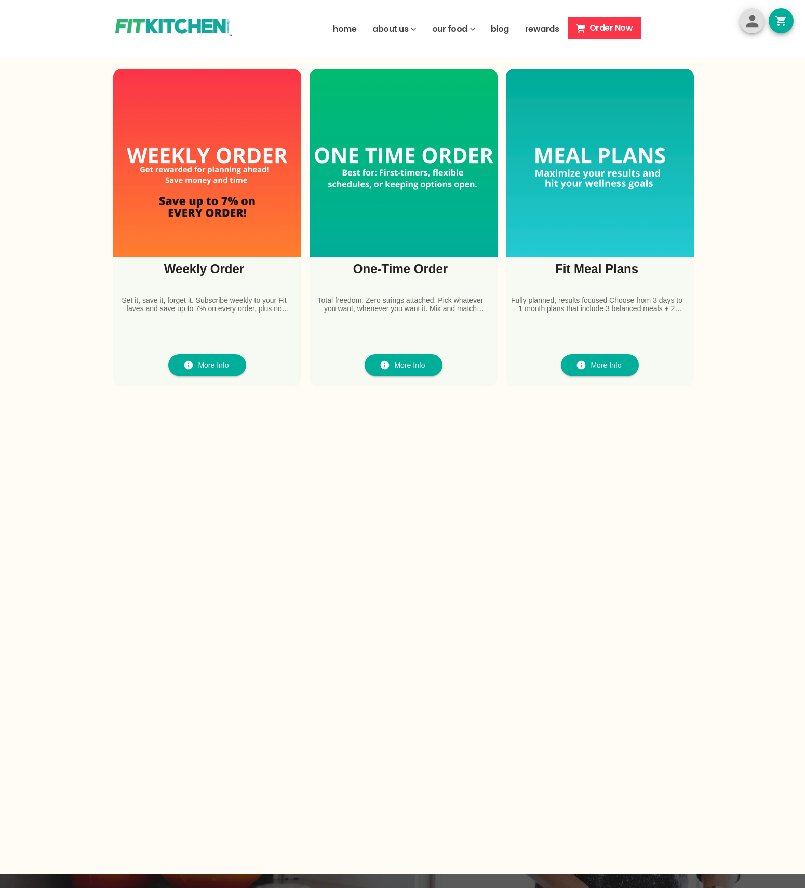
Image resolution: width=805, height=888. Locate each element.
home (344, 29)
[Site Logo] (173, 29)
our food (449, 29)
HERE (460, 105)
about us (390, 29)
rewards (542, 29)
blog (500, 29)
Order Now (604, 28)
